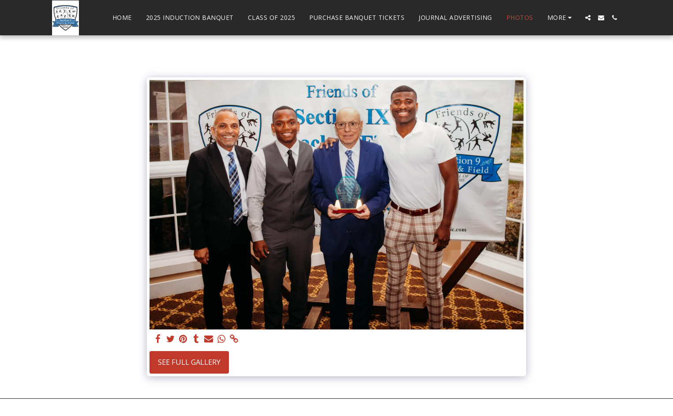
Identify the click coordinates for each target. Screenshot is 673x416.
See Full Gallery (189, 362)
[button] (588, 18)
